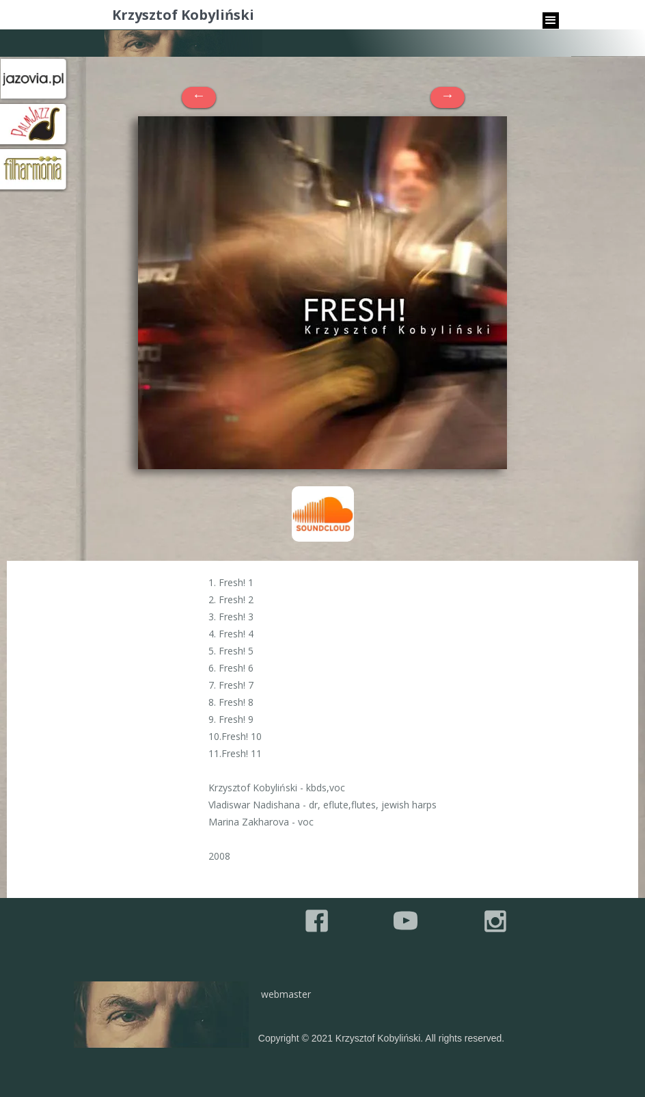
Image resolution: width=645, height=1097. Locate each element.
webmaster (286, 994)
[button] (550, 20)
